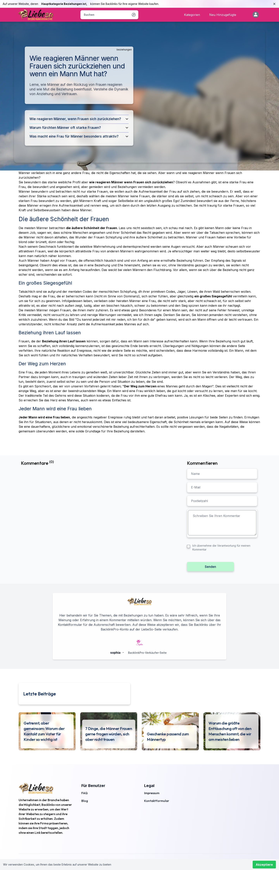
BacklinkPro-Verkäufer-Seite (147, 652)
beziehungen (124, 49)
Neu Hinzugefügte (222, 15)
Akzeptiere (264, 865)
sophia (115, 652)
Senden (210, 567)
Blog (84, 801)
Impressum (151, 793)
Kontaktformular (156, 801)
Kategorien (192, 15)
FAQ (84, 793)
